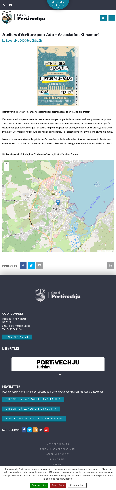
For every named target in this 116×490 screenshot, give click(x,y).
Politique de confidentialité (58, 449)
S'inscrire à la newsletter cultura (31, 409)
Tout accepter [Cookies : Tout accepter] (39, 485)
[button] (58, 202)
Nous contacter (17, 337)
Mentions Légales (58, 444)
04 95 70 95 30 (14, 329)
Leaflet (100, 251)
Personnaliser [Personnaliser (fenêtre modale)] (77, 485)
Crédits (58, 464)
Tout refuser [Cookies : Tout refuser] (58, 485)
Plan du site (58, 459)
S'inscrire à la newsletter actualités (33, 399)
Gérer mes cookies (58, 454)
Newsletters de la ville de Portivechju (34, 418)
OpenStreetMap (109, 251)
